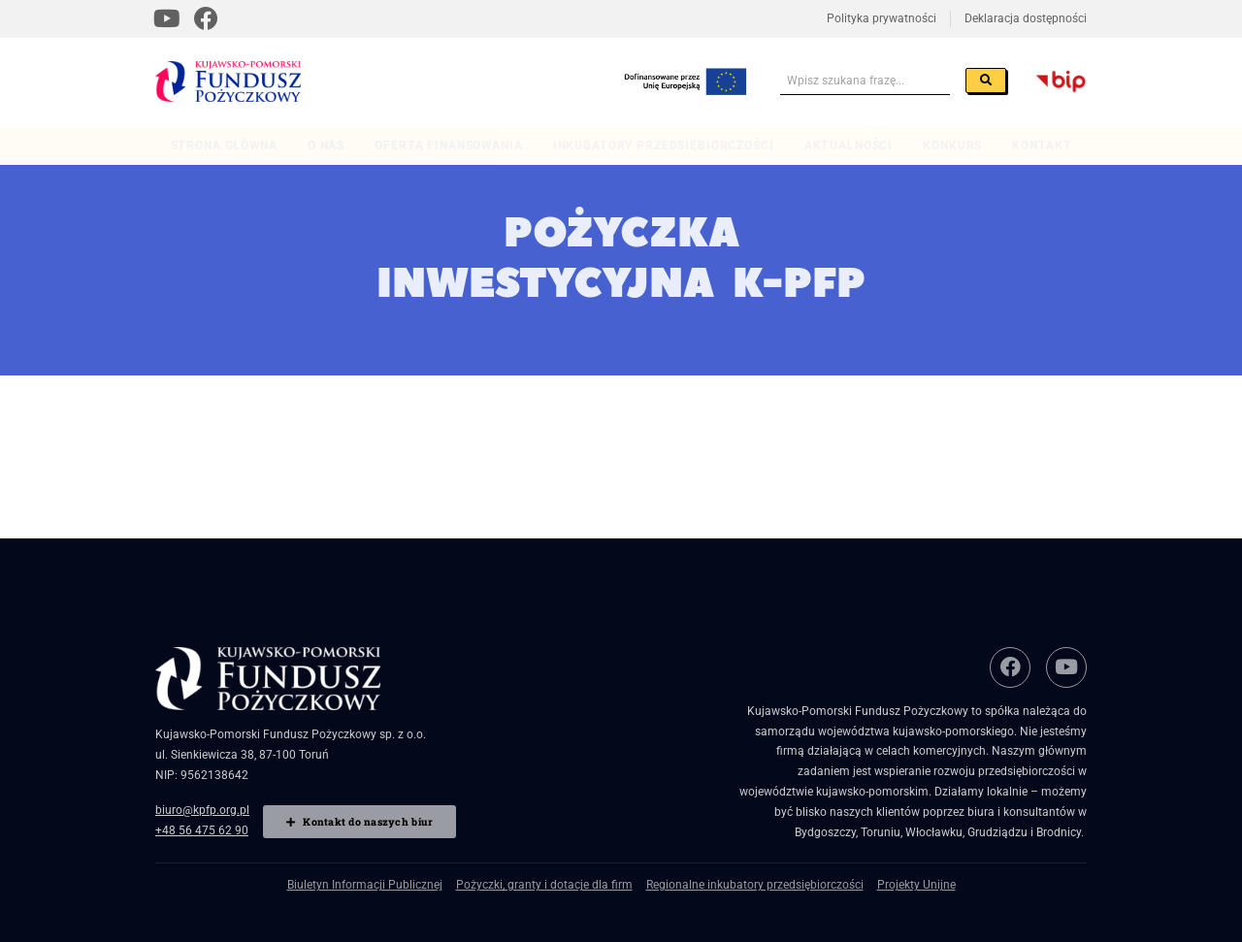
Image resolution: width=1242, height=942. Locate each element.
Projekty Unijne (916, 885)
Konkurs (952, 145)
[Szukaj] (985, 80)
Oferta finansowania (448, 145)
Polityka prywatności (881, 18)
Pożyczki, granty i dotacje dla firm (544, 885)
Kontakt (1041, 145)
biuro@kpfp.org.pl (202, 810)
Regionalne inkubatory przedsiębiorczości (755, 885)
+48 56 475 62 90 (201, 830)
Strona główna (224, 145)
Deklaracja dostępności (1025, 18)
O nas (326, 145)
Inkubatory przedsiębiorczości (663, 145)
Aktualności (848, 145)
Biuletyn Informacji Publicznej (364, 885)
